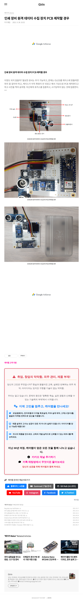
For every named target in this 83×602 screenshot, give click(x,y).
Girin (41, 4)
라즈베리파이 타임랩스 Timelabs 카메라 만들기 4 (17, 525)
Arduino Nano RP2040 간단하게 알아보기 (16, 518)
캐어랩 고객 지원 (10, 362)
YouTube (14, 492)
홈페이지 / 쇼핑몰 (15, 486)
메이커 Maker (8, 505)
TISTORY (42, 598)
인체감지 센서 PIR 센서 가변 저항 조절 (14, 515)
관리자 (49, 598)
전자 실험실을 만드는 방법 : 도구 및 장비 (15, 513)
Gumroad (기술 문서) (40, 486)
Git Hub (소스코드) (66, 486)
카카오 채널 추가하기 (44, 457)
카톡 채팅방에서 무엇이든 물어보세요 (44, 462)
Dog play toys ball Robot (11, 508)
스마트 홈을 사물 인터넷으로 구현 (13, 523)
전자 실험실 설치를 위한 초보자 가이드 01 (15, 511)
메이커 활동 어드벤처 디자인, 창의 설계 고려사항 (17, 520)
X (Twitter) (67, 492)
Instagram (32, 492)
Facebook (50, 492)
